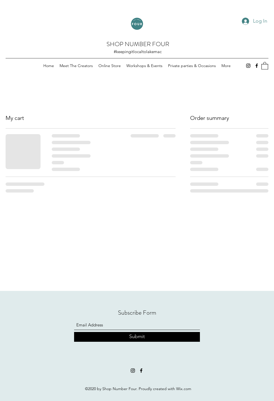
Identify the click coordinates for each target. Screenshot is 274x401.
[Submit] (137, 337)
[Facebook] (256, 65)
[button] (264, 65)
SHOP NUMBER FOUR (138, 44)
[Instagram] (248, 65)
